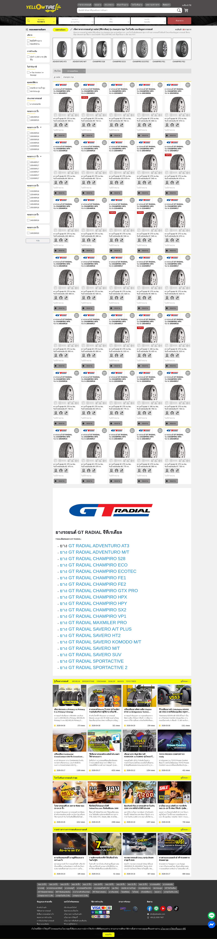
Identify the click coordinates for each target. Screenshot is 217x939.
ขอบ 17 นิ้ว (87, 884)
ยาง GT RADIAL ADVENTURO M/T (94, 552)
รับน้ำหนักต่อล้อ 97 (60, 409)
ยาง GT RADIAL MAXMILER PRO (93, 622)
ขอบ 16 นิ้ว (76, 884)
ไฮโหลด (135, 892)
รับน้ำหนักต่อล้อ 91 (171, 294)
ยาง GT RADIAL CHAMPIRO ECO (94, 564)
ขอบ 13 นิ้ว (42, 884)
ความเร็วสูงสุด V (143, 349)
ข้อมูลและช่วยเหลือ (44, 902)
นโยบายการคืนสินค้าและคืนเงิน (75, 921)
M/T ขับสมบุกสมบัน (63, 892)
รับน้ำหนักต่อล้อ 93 (60, 351)
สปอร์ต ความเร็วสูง (128, 888)
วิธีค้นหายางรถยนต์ (44, 911)
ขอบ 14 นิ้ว (53, 884)
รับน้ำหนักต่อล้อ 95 (143, 121)
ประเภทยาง (108, 5)
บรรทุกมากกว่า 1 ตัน (45, 896)
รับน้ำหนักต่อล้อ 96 (88, 121)
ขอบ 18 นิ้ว (98, 884)
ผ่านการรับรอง (124, 902)
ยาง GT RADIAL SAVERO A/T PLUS (96, 629)
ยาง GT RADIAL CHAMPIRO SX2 (93, 609)
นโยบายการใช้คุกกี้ (71, 917)
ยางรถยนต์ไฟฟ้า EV (101, 888)
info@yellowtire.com (156, 914)
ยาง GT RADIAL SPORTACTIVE (92, 661)
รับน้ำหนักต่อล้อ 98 (116, 121)
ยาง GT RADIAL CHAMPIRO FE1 (93, 577)
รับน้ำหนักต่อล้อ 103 (116, 179)
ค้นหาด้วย (41, 19)
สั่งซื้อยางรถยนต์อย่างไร (45, 914)
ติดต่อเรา (166, 5)
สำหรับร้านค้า (42, 907)
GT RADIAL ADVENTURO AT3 (99, 545)
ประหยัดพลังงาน (144, 888)
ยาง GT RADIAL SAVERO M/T (90, 648)
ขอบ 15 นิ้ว (65, 884)
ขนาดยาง (75, 19)
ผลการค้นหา (60, 29)
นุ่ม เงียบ (115, 888)
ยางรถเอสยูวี (69, 888)
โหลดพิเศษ (125, 892)
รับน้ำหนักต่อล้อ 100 (60, 236)
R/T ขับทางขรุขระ (99, 892)
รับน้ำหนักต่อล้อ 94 (171, 121)
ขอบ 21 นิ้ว (132, 884)
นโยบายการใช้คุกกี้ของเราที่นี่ (173, 929)
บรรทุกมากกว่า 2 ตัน (80, 896)
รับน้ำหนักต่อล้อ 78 (143, 351)
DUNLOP (111, 681)
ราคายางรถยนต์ (84, 5)
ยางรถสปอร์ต (168, 884)
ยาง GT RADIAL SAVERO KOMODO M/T (100, 641)
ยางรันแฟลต (113, 892)
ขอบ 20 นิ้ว (121, 884)
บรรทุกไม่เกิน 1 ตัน (171, 892)
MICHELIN (76, 681)
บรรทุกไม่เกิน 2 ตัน (63, 896)
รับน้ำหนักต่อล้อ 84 (60, 121)
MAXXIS (120, 681)
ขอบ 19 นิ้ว (109, 884)
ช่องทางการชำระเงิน (44, 917)
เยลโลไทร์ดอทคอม (71, 902)
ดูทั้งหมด (185, 681)
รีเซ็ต (38, 241)
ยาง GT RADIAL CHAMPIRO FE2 (93, 584)
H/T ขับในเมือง (170, 888)
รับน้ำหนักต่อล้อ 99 (116, 409)
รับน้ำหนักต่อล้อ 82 (60, 466)
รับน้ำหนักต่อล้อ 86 (116, 236)
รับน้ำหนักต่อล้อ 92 (88, 294)
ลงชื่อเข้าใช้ (186, 5)
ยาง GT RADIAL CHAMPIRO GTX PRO (99, 590)
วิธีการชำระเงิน (97, 902)
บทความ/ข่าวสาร (152, 5)
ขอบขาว (158, 892)
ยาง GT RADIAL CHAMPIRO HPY (93, 603)
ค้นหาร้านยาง (122, 5)
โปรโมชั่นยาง (136, 5)
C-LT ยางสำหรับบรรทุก (81, 892)
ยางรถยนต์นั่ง (155, 884)
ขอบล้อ (146, 19)
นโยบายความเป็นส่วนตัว (73, 914)
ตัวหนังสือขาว (146, 892)
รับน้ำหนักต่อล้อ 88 (143, 466)
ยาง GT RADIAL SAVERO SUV (90, 654)
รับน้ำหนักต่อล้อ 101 (116, 294)
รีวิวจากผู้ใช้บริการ (70, 924)
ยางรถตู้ (41, 888)
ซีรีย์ (111, 19)
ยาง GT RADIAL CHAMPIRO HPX (93, 596)
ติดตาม (150, 902)
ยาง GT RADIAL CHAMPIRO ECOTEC (98, 571)
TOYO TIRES (131, 681)
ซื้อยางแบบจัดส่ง (43, 924)
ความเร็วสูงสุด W (59, 119)
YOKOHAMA (101, 681)
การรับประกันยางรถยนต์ (45, 921)
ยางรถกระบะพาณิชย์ (54, 888)
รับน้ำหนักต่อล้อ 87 (143, 179)
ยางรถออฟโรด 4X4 (84, 888)
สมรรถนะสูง (157, 888)
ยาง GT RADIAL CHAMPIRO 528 (92, 558)
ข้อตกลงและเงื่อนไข (71, 911)
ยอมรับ (108, 934)
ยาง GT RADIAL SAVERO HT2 (90, 635)
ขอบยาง (98, 5)
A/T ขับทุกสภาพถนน (45, 892)
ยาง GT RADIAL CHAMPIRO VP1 (93, 616)
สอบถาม (59, 135)
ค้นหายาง (179, 21)
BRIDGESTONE (88, 681)
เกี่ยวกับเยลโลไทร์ (70, 907)
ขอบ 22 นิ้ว (143, 884)
